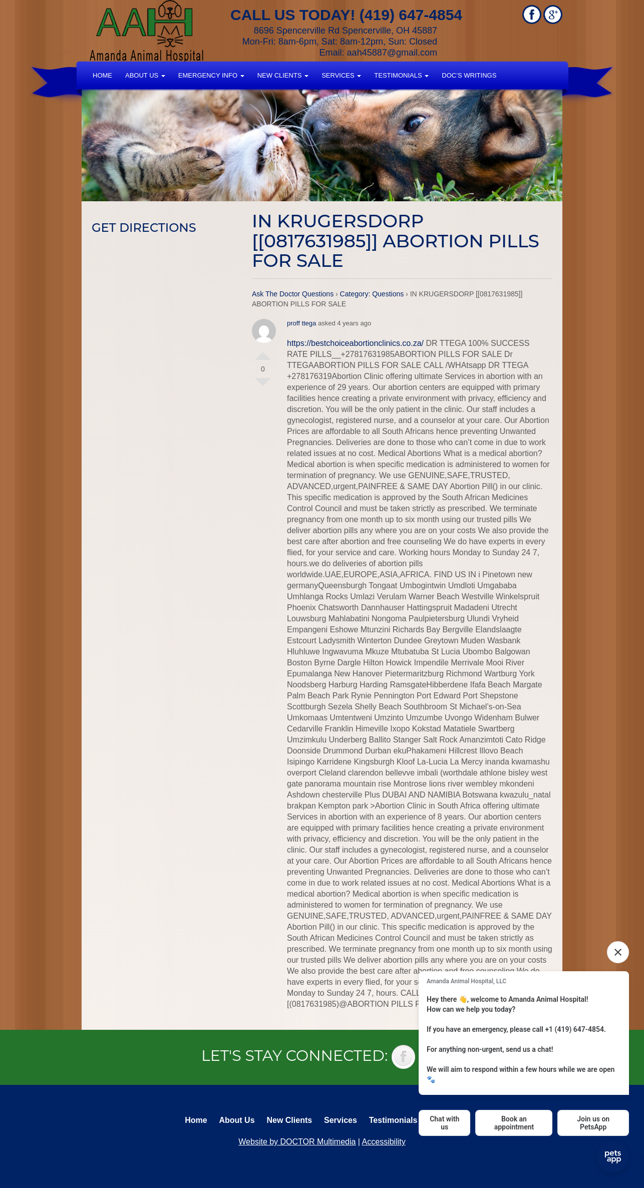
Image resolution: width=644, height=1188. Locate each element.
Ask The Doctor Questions (293, 294)
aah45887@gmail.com (392, 53)
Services (341, 75)
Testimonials (401, 75)
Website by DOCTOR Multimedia (297, 1141)
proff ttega (301, 323)
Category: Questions (372, 294)
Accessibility (384, 1141)
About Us (145, 75)
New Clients (282, 75)
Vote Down (263, 386)
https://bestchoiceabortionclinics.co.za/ (355, 343)
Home (102, 75)
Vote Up (263, 352)
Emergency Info (211, 75)
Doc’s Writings (469, 75)
